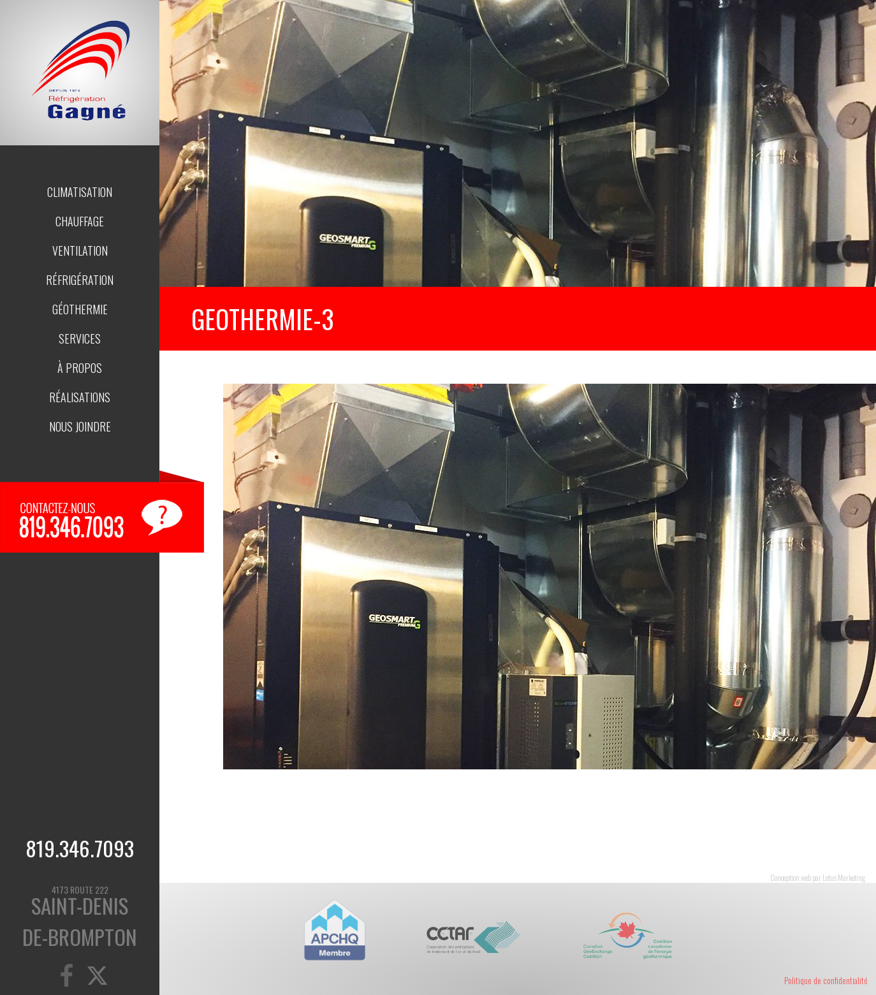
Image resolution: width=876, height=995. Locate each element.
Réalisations (79, 397)
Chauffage (79, 221)
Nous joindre (80, 426)
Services (80, 338)
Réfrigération (79, 280)
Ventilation (80, 250)
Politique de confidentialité (826, 980)
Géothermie (80, 309)
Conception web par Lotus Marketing (817, 877)
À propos (79, 368)
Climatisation (79, 192)
